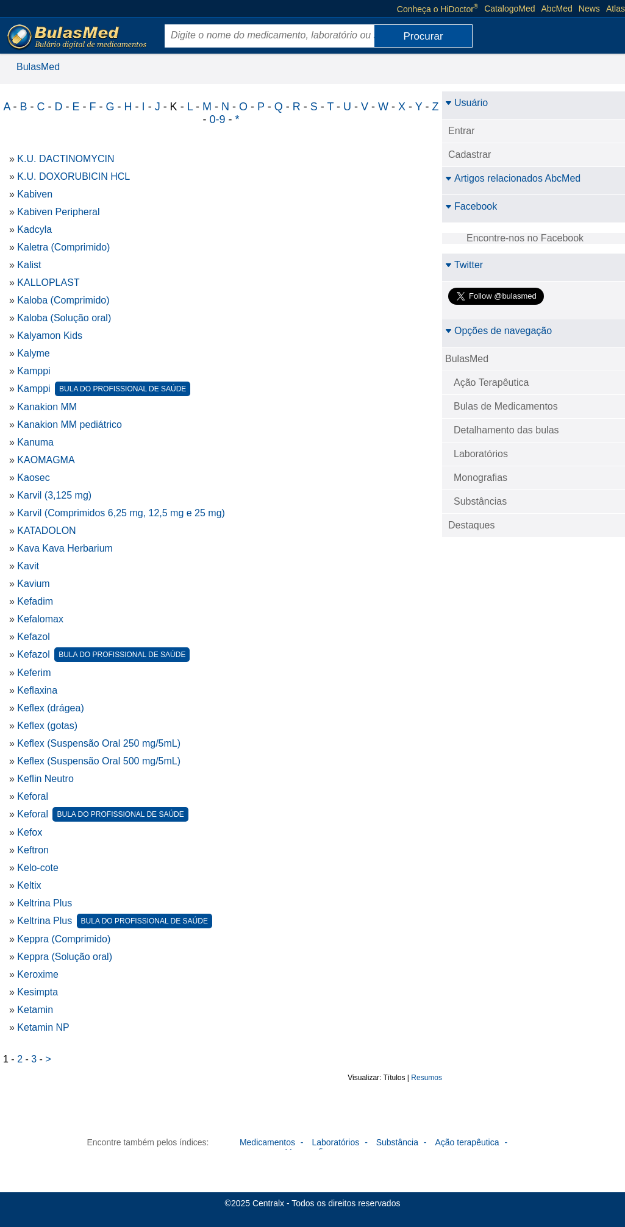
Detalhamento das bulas (506, 430)
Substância (397, 1142)
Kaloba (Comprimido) (63, 300)
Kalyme (33, 353)
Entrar (461, 131)
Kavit (28, 566)
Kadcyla (34, 229)
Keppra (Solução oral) (64, 956)
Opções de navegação (498, 330)
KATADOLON (46, 530)
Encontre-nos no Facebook (525, 238)
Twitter (464, 265)
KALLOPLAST (48, 282)
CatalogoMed (509, 8)
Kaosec (33, 477)
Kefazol (33, 636)
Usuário (466, 103)
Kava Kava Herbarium (65, 548)
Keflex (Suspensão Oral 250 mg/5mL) (98, 743)
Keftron (33, 850)
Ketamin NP (43, 1027)
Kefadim (35, 601)
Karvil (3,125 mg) (54, 495)
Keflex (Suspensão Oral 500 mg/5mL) (98, 761)
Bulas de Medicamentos (506, 406)
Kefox (29, 832)
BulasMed (38, 67)
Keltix (29, 885)
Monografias (480, 477)
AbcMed (557, 8)
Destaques (471, 525)
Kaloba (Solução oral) (64, 318)
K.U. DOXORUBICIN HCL (73, 176)
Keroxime (38, 974)
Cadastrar (469, 154)
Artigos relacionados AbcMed (512, 178)
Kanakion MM (47, 407)
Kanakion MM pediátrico (69, 424)
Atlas (615, 8)
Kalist (29, 265)
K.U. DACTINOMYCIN (65, 159)
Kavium (33, 583)
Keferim (34, 672)
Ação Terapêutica (491, 382)
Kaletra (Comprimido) (63, 247)
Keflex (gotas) (47, 725)
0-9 (217, 119)
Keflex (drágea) (50, 708)
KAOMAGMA (45, 460)
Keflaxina (37, 690)
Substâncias (480, 501)
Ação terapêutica (467, 1142)
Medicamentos (267, 1142)
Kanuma (35, 442)
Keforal (32, 796)
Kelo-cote (38, 867)
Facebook (471, 206)
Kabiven (34, 194)
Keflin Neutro (45, 779)
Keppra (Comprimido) (63, 939)
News (589, 8)
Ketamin (35, 1010)
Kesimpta (37, 992)
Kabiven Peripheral (58, 212)
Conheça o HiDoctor (437, 8)
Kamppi (33, 371)
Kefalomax (40, 619)
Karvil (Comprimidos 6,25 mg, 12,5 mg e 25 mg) (121, 513)
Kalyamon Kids (49, 335)
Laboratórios (481, 454)
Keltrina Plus (44, 903)
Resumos (426, 1077)
